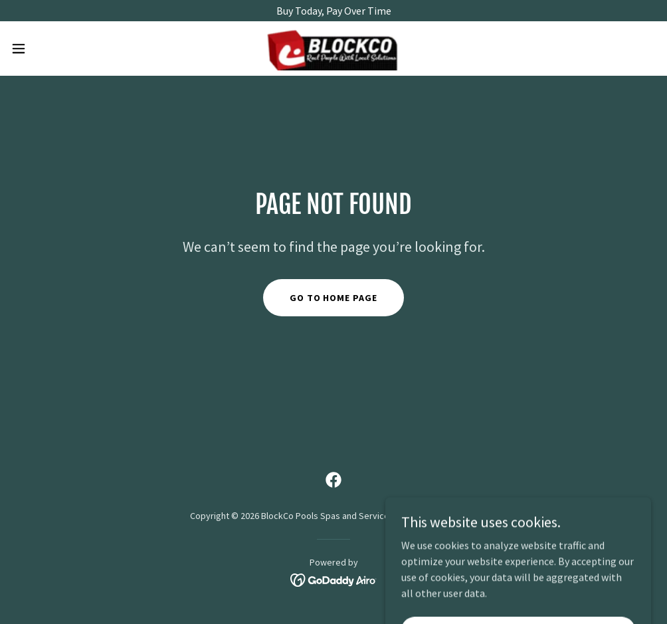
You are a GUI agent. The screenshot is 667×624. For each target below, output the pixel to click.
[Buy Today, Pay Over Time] (333, 11)
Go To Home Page (334, 298)
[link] (333, 48)
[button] (54, 48)
